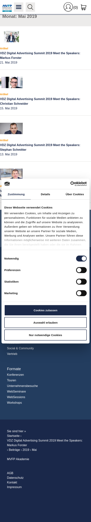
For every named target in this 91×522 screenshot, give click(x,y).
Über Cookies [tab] (75, 194)
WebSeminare (16, 391)
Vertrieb (12, 353)
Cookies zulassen (45, 310)
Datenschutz (15, 477)
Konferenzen (15, 374)
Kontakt (12, 482)
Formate (14, 369)
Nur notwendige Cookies (45, 334)
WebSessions (16, 397)
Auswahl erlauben (45, 322)
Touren (11, 380)
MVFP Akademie (7, 7)
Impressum (14, 487)
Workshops (14, 402)
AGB (10, 473)
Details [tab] (45, 194)
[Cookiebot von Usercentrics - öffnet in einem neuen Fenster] (70, 183)
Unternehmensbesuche (22, 385)
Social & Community (20, 348)
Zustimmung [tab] (16, 194)
